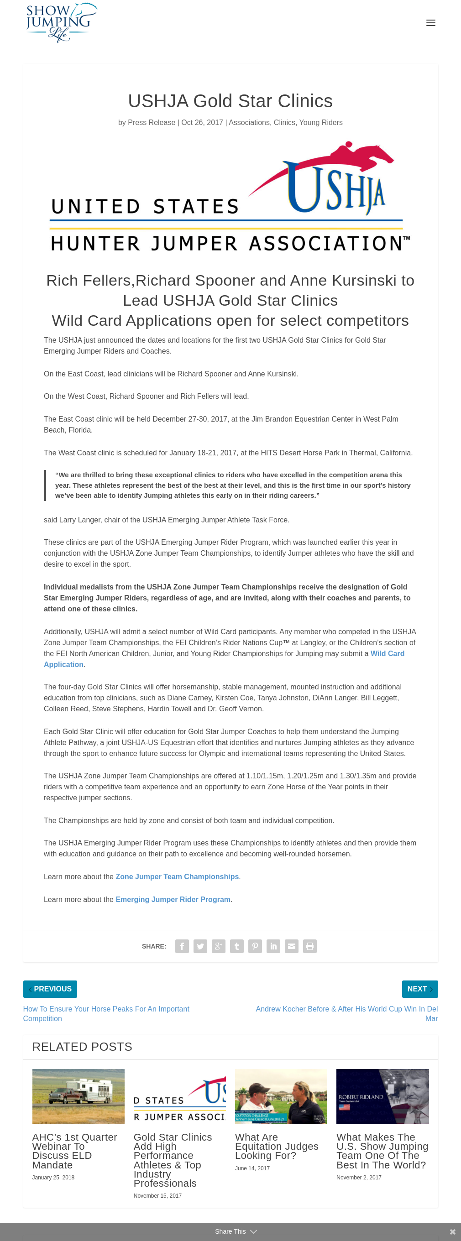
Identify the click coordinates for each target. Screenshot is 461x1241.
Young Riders (321, 122)
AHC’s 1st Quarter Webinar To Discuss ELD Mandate (75, 1151)
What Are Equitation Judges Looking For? (277, 1146)
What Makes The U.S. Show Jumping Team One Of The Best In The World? (382, 1151)
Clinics (284, 122)
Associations (249, 122)
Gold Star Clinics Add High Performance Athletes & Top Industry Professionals (173, 1160)
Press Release (151, 122)
